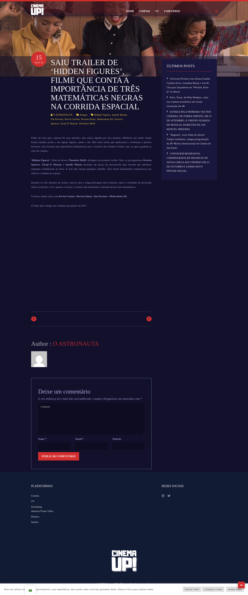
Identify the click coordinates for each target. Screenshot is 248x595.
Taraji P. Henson (69, 123)
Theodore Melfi (87, 123)
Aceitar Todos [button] (235, 589)
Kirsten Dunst (88, 119)
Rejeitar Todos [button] (192, 589)
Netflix (35, 522)
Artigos (84, 115)
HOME (130, 11)
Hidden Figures (102, 115)
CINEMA (144, 11)
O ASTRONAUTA (62, 115)
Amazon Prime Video (42, 511)
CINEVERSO (172, 11)
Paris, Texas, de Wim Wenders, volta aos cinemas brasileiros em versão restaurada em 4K (187, 101)
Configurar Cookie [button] (213, 589)
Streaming (36, 507)
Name (42, 439)
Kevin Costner (72, 119)
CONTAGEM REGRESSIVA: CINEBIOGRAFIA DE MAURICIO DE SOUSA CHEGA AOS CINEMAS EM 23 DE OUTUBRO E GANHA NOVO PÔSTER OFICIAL (188, 162)
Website (116, 439)
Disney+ (35, 516)
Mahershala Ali (105, 119)
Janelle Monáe (119, 115)
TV (157, 11)
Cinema (35, 496)
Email (79, 439)
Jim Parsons (57, 119)
